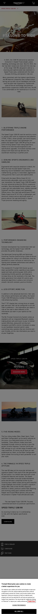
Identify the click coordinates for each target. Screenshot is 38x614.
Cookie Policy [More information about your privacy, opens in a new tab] (31, 608)
